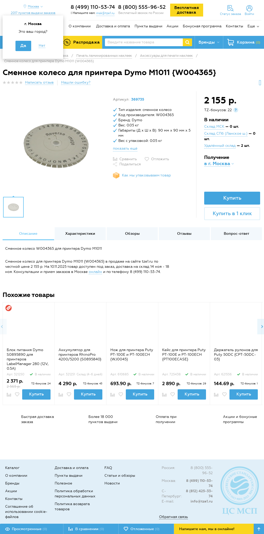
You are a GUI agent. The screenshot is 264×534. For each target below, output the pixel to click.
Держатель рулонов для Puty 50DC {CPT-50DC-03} (236, 354)
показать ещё (125, 148)
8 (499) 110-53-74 (93, 7)
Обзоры (132, 233)
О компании (80, 26)
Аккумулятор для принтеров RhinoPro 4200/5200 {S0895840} (80, 354)
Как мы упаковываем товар (146, 175)
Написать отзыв (39, 82)
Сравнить (128, 159)
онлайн (95, 272)
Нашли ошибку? (75, 82)
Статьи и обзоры (119, 475)
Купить (232, 198)
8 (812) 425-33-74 (199, 493)
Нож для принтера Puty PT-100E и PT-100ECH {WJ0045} (131, 354)
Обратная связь (173, 517)
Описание (28, 233)
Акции (172, 26)
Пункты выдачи (148, 26)
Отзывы (184, 233)
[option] (56, 145)
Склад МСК (214, 126)
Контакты (234, 26)
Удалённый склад (220, 145)
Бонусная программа (202, 26)
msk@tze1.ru (105, 13)
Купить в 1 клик (232, 213)
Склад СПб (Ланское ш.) (226, 133)
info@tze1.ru (202, 501)
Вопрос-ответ (236, 233)
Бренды (12, 483)
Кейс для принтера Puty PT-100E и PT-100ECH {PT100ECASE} (184, 354)
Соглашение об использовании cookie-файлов (26, 511)
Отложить (160, 159)
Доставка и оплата (113, 26)
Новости (112, 483)
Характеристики (80, 233)
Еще (251, 26)
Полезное (63, 483)
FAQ (108, 468)
